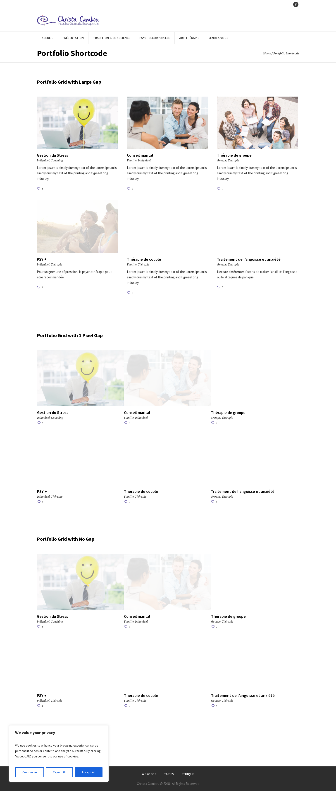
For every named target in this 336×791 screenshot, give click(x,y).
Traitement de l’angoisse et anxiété (249, 259)
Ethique (187, 774)
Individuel (43, 160)
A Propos (149, 774)
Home (267, 53)
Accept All (88, 772)
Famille (132, 160)
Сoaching (57, 160)
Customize (29, 772)
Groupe (221, 160)
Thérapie (233, 160)
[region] (59, 753)
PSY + (42, 259)
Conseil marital (140, 155)
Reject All (59, 772)
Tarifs (169, 774)
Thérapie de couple (144, 259)
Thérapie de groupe (234, 155)
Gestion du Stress (52, 155)
